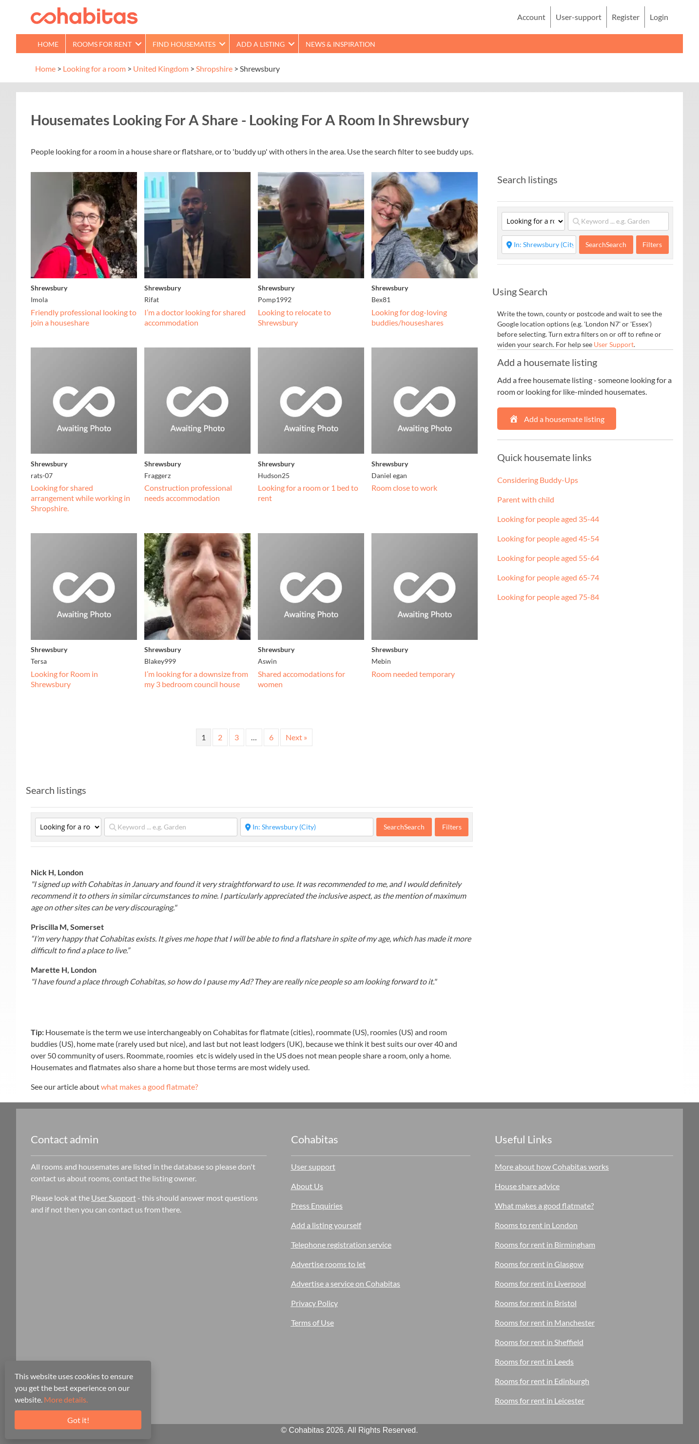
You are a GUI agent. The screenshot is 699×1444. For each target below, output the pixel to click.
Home (48, 44)
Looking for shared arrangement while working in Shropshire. (80, 498)
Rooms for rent (102, 44)
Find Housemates (184, 44)
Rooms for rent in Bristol (536, 1303)
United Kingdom (161, 68)
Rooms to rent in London (536, 1225)
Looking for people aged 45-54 (548, 538)
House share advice (527, 1186)
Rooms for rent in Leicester (539, 1400)
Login (659, 16)
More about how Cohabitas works (552, 1166)
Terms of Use (312, 1322)
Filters (452, 827)
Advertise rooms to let (328, 1264)
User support (313, 1166)
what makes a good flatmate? (149, 1086)
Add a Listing (260, 44)
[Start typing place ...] (306, 827)
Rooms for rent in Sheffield (539, 1342)
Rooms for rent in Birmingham (545, 1244)
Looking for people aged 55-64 (548, 557)
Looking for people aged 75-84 (548, 596)
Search (404, 827)
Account (531, 16)
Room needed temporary (413, 673)
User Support (614, 344)
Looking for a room (94, 68)
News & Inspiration (340, 44)
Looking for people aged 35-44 (548, 518)
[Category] (68, 827)
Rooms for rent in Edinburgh (542, 1381)
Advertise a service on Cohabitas (345, 1283)
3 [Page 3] (236, 737)
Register (626, 16)
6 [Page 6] (271, 737)
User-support (579, 16)
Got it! (78, 1420)
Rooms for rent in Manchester (545, 1322)
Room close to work (404, 487)
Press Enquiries (317, 1205)
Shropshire (214, 68)
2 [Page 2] (220, 737)
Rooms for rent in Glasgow (539, 1264)
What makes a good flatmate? (544, 1205)
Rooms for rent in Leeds (534, 1361)
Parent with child (525, 499)
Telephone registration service (341, 1244)
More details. (66, 1399)
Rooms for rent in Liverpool (540, 1283)
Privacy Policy (314, 1303)
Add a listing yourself (326, 1225)
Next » (296, 737)
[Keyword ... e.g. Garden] (170, 827)
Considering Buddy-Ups (537, 479)
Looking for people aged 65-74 (548, 577)
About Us (307, 1186)
